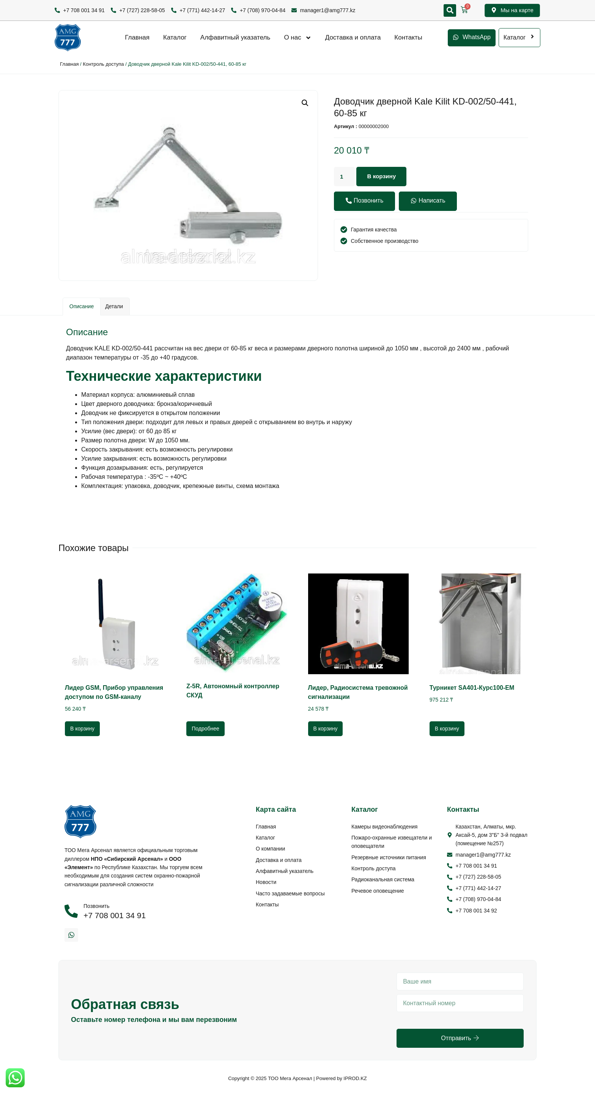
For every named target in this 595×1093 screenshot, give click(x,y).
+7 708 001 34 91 (114, 915)
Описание (81, 306)
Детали (114, 306)
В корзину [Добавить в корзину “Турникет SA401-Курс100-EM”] (447, 728)
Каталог (175, 37)
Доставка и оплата (353, 37)
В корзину (383, 176)
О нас (297, 37)
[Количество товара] (345, 177)
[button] (450, 10)
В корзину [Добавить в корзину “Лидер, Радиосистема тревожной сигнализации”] (325, 728)
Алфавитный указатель (235, 37)
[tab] (82, 306)
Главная (137, 37)
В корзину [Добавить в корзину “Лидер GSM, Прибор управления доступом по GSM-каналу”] (82, 728)
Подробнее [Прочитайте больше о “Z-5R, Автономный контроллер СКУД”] (205, 728)
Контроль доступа (103, 64)
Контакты (408, 37)
